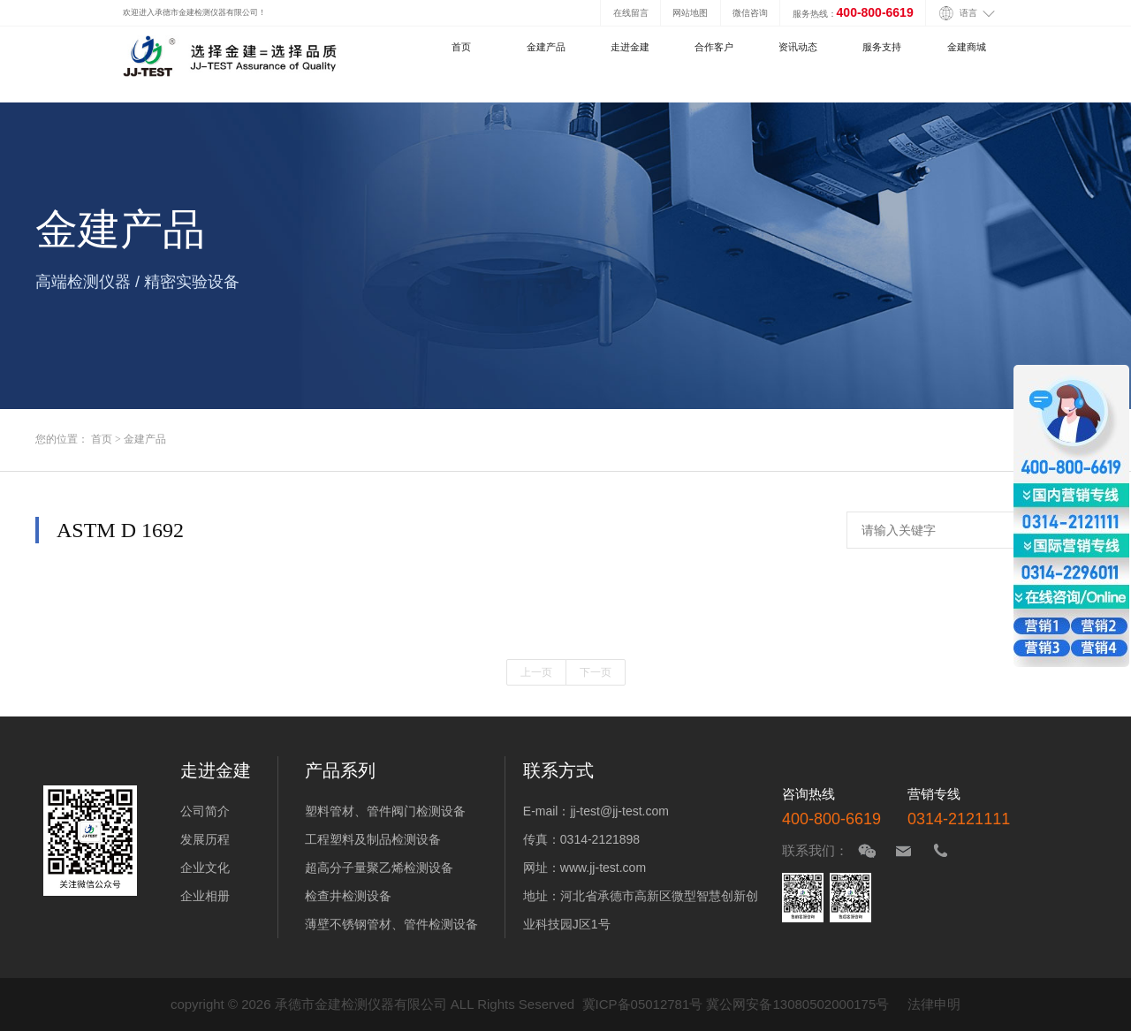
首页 (461, 47)
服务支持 (881, 47)
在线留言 (631, 13)
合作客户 (714, 47)
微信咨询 (750, 13)
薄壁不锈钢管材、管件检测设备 (391, 924)
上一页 (536, 672)
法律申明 (933, 1004)
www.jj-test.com (603, 867)
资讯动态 (797, 47)
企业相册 (205, 896)
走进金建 (630, 47)
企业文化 (205, 867)
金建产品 (546, 47)
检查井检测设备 (348, 896)
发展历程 (205, 839)
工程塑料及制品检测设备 (373, 839)
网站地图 (690, 13)
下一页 (595, 672)
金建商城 (966, 47)
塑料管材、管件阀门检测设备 (385, 811)
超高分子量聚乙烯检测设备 (379, 867)
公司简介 (205, 811)
